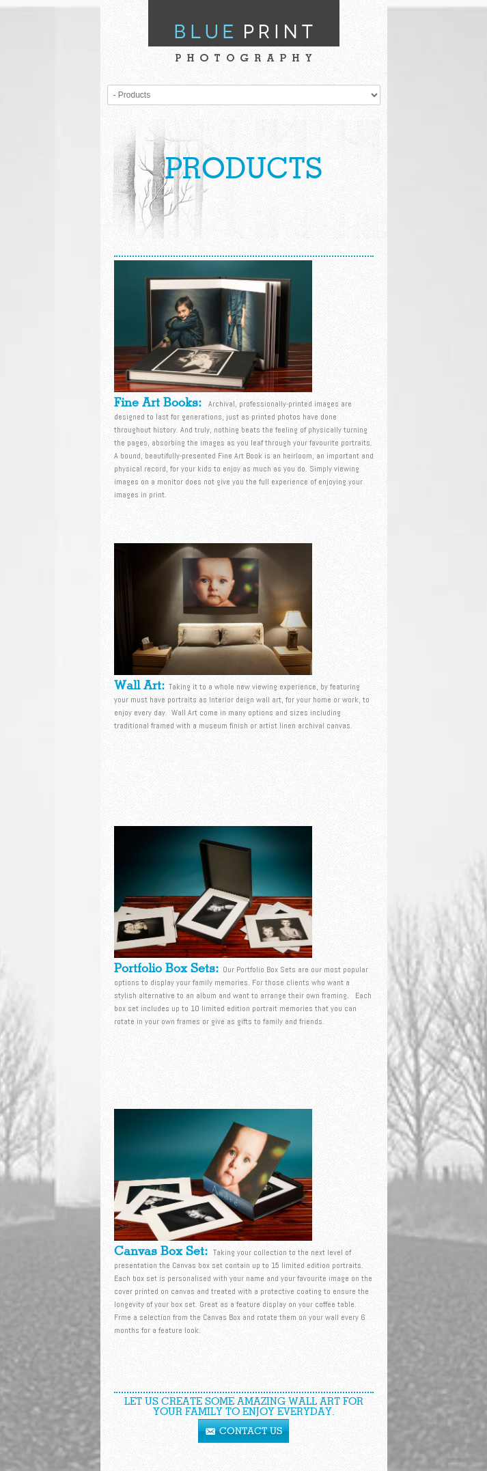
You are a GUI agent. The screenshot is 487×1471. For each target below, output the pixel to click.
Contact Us (250, 1431)
